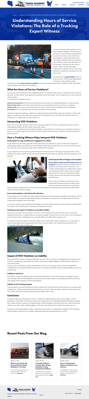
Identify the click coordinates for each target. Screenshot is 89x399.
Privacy (42, 395)
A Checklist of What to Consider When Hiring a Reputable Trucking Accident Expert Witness (43, 366)
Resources (81, 4)
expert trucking (70, 77)
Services (64, 4)
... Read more (19, 373)
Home (15, 15)
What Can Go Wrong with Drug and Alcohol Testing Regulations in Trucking (19, 365)
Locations (72, 4)
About (56, 4)
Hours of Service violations (29, 83)
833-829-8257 (77, 393)
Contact (79, 389)
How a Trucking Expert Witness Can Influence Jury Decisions (68, 365)
